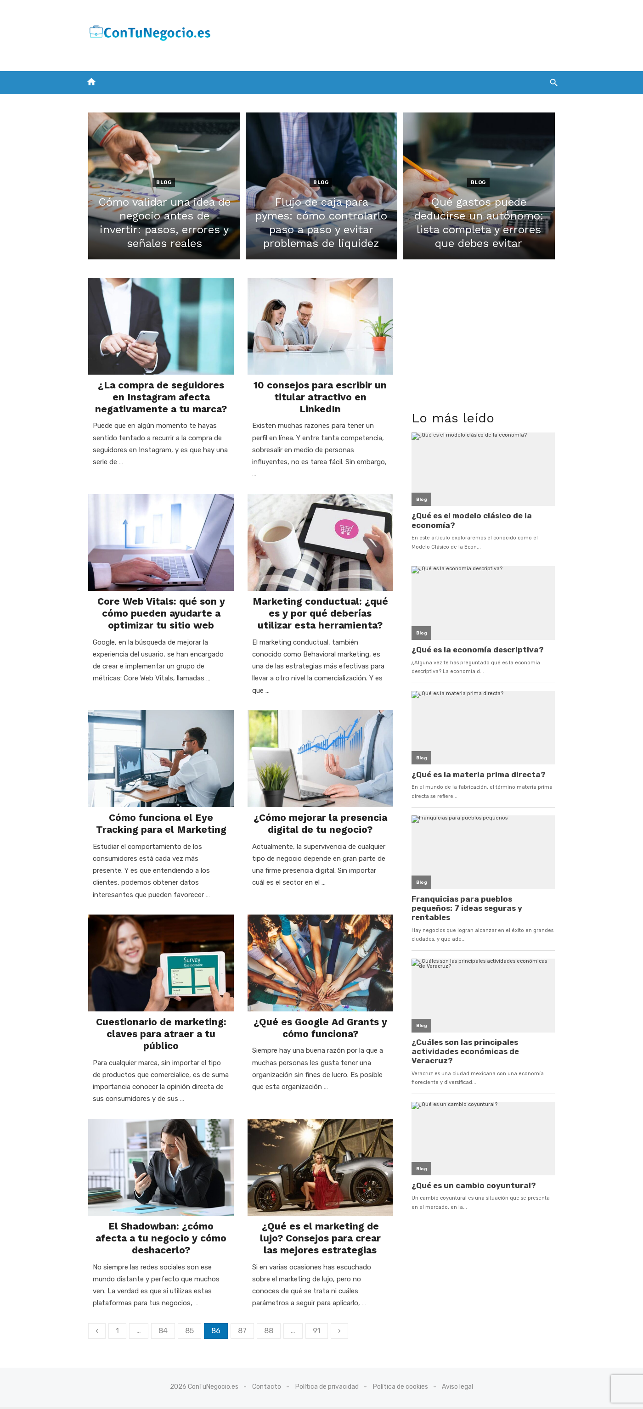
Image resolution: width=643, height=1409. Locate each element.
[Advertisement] (393, 33)
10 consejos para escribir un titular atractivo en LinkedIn (320, 393)
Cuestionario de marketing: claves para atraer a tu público (157, 1020)
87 (236, 1319)
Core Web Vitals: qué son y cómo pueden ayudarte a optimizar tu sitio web (157, 606)
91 (311, 1319)
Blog (160, 182)
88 (263, 1319)
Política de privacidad (327, 1389)
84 (157, 1319)
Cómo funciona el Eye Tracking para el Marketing (157, 807)
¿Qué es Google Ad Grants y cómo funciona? (320, 1013)
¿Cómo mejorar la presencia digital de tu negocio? (320, 807)
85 (184, 1319)
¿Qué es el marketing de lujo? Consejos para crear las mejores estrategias (320, 1227)
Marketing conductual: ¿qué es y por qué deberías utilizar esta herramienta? (320, 606)
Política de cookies (400, 1389)
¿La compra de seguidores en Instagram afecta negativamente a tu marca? (157, 399)
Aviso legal (457, 1389)
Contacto (266, 1389)
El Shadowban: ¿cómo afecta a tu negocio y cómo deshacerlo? (157, 1227)
